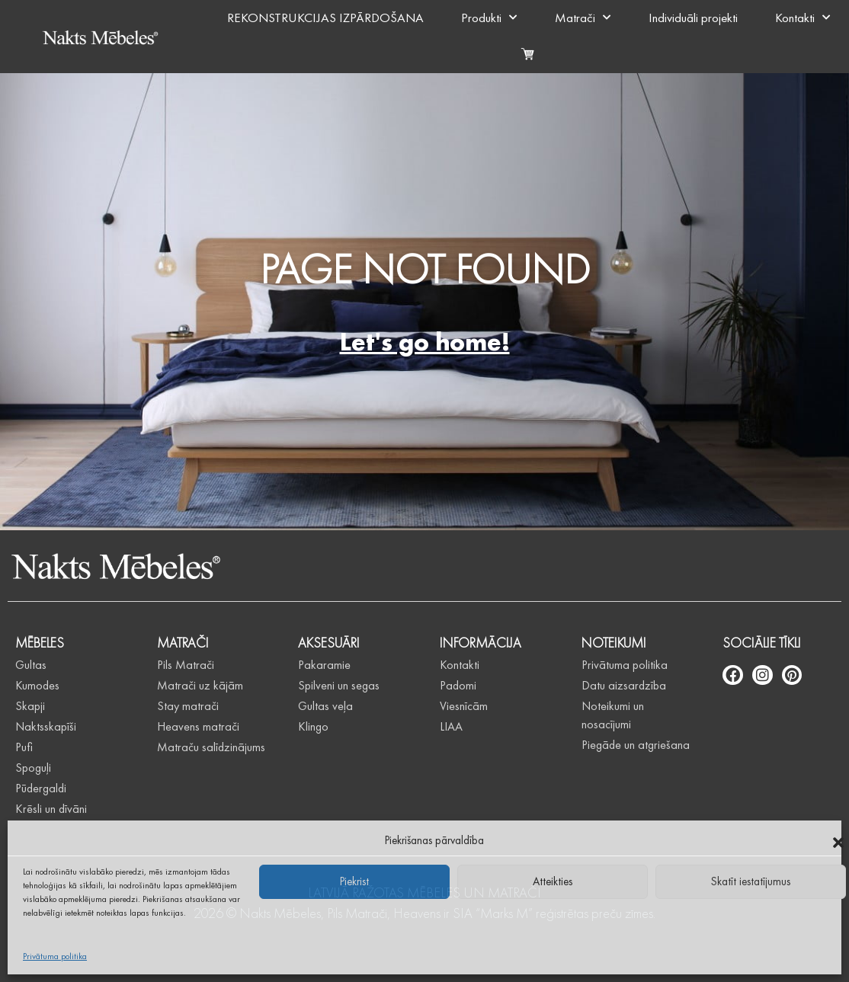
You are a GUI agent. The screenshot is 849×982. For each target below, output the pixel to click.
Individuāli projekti (693, 17)
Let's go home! (425, 341)
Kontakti (802, 17)
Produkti (489, 17)
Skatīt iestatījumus (750, 881)
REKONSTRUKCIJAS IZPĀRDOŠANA (325, 17)
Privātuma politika (55, 956)
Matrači (582, 17)
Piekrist (354, 881)
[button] (838, 840)
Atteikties (552, 881)
